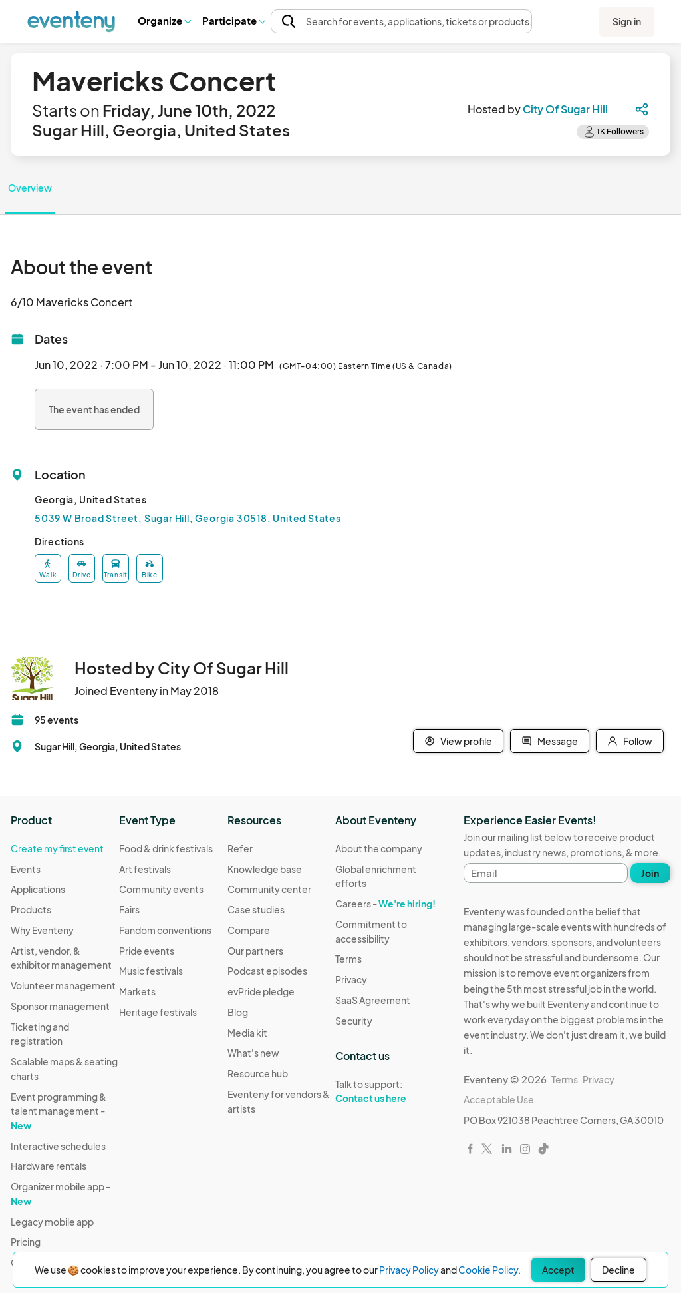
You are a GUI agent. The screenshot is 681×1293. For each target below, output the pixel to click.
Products (31, 909)
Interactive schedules (58, 1146)
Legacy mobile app (52, 1222)
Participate (233, 20)
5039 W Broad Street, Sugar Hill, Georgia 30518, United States (188, 518)
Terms (348, 959)
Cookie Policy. (489, 1270)
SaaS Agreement (372, 1000)
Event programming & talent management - (58, 1111)
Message (549, 741)
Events (26, 869)
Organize (164, 20)
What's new (253, 1053)
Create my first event (57, 848)
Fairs (129, 909)
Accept (558, 1270)
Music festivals (151, 971)
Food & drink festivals (166, 848)
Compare (248, 930)
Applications (38, 889)
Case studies (256, 909)
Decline (618, 1270)
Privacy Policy (409, 1270)
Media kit (247, 1033)
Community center (269, 889)
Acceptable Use (499, 1099)
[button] (164, 21)
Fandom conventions (165, 930)
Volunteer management (63, 985)
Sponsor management (60, 1006)
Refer (240, 848)
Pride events (146, 951)
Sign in (627, 21)
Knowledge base (264, 869)
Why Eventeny (42, 930)
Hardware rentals (48, 1166)
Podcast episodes (267, 971)
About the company (378, 848)
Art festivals (145, 869)
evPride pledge (261, 991)
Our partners (255, 951)
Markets (137, 991)
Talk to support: (389, 1091)
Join (650, 873)
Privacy (351, 979)
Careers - (385, 903)
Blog (237, 1012)
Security (353, 1021)
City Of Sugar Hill (565, 109)
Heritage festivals (158, 1012)
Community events (161, 889)
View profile (458, 741)
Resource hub (257, 1073)
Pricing (26, 1242)
